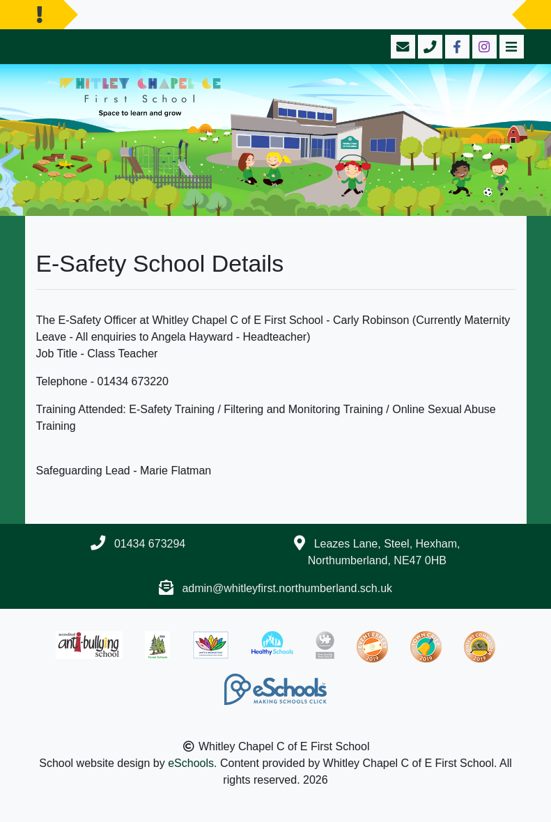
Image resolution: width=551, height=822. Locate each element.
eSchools (191, 763)
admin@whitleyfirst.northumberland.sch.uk (287, 588)
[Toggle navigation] (510, 47)
